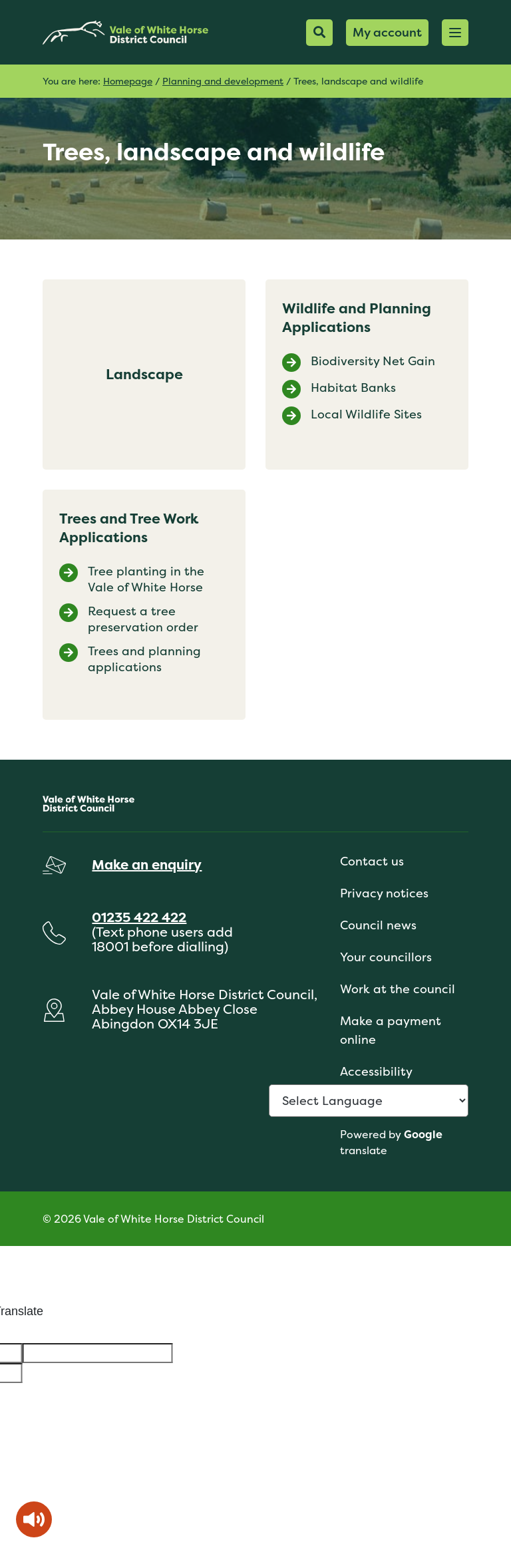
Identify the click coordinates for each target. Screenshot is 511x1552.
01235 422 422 (139, 917)
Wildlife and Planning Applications (356, 318)
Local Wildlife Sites (366, 414)
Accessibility (376, 1071)
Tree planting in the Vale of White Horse (146, 579)
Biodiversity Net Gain (373, 361)
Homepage (127, 81)
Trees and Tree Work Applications (129, 528)
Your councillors (386, 957)
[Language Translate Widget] (368, 1100)
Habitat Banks (353, 388)
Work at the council (397, 989)
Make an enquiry (147, 864)
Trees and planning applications (144, 659)
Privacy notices (384, 893)
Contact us (372, 861)
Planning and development (222, 81)
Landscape (144, 374)
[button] (455, 32)
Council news (378, 925)
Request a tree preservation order (143, 619)
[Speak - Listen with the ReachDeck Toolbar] (34, 1519)
